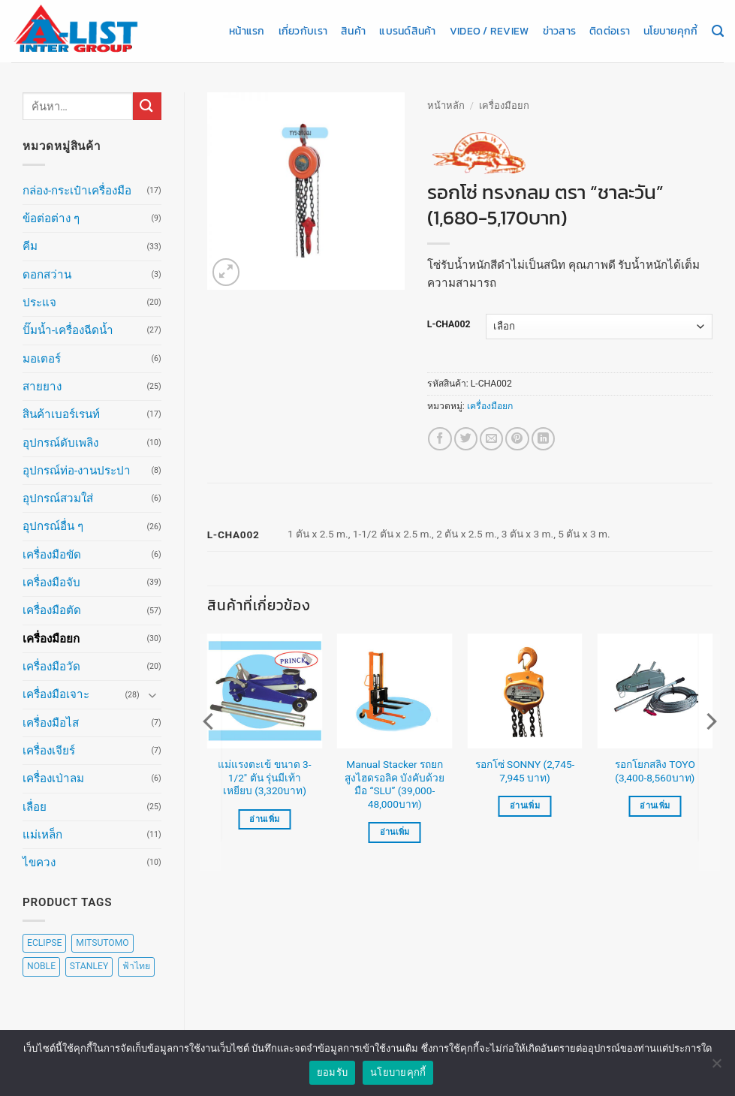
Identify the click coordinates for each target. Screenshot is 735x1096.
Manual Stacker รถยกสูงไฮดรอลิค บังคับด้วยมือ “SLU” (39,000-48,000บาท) (394, 784)
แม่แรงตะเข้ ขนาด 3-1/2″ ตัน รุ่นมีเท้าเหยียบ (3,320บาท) (264, 777)
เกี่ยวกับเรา (303, 30)
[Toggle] (152, 694)
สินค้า (353, 30)
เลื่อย (35, 807)
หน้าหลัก (446, 105)
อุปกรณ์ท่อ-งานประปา (77, 470)
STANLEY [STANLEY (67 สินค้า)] (89, 966)
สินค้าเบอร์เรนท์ (61, 414)
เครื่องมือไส (51, 723)
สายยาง (42, 386)
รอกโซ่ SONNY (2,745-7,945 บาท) (525, 771)
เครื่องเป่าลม (53, 778)
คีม (30, 246)
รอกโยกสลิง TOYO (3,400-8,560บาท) (655, 771)
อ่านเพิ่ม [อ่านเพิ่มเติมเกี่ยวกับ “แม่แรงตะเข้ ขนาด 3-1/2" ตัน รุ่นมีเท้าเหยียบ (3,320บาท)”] (264, 819)
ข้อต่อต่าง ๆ (51, 218)
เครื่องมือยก (51, 639)
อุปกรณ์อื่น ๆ (53, 526)
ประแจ (39, 302)
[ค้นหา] (718, 32)
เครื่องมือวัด (51, 666)
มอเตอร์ (42, 359)
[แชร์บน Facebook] (439, 438)
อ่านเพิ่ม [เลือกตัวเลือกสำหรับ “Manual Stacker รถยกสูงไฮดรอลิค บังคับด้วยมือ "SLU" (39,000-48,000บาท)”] (395, 832)
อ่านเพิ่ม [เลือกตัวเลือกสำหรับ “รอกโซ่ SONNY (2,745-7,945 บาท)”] (525, 806)
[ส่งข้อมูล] (147, 106)
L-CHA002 (449, 325)
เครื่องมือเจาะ (56, 694)
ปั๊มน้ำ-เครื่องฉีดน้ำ (68, 330)
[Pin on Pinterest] (517, 438)
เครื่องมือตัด (52, 610)
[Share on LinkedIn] (543, 438)
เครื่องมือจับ (51, 582)
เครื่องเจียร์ (49, 750)
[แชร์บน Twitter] (465, 438)
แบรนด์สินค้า (407, 30)
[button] (226, 272)
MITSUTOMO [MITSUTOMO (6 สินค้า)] (102, 943)
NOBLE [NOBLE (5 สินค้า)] (41, 966)
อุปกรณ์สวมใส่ (58, 498)
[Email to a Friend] (491, 438)
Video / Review (489, 30)
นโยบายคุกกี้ (670, 30)
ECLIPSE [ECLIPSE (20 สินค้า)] (44, 943)
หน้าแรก (247, 30)
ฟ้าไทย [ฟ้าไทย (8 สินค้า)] (136, 966)
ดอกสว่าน (47, 275)
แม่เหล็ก (42, 835)
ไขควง (39, 862)
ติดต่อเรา (609, 30)
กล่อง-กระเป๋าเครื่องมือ (77, 190)
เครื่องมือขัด (52, 555)
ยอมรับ (332, 1072)
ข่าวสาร (560, 30)
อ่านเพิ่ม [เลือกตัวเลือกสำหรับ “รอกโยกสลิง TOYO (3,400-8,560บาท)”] (655, 806)
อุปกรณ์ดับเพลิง (60, 443)
